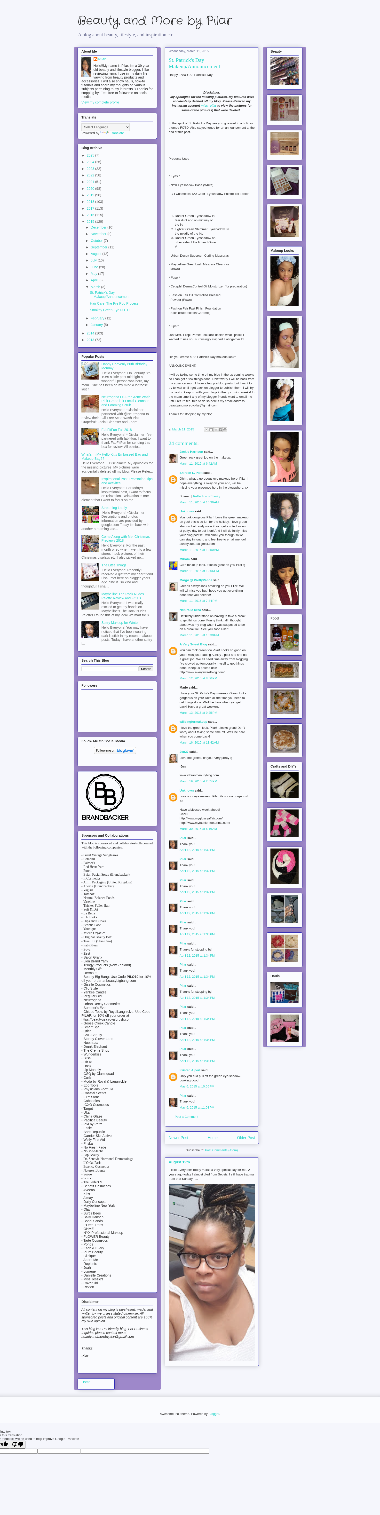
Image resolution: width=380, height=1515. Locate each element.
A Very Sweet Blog (193, 644)
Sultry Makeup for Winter (120, 623)
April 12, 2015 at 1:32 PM (197, 850)
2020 (91, 188)
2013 (91, 340)
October (97, 241)
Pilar (183, 838)
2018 (91, 202)
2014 (91, 333)
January (97, 325)
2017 (91, 208)
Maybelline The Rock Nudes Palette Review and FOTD (123, 596)
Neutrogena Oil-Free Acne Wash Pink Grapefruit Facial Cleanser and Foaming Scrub (126, 401)
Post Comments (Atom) (221, 1150)
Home (213, 1138)
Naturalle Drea (190, 610)
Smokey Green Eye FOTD (109, 310)
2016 (91, 215)
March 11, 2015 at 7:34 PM (198, 601)
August (96, 254)
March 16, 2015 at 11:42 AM (199, 742)
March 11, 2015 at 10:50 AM (199, 550)
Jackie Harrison (191, 451)
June (95, 267)
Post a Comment (186, 1116)
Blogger (213, 1414)
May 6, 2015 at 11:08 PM (197, 1107)
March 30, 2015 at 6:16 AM (198, 829)
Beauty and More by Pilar (155, 21)
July (94, 260)
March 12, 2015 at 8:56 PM (198, 678)
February (98, 318)
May (94, 274)
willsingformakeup (193, 721)
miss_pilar (208, 105)
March (96, 287)
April (94, 280)
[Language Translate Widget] (105, 127)
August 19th (179, 1162)
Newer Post (178, 1138)
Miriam (185, 559)
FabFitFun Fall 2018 (117, 430)
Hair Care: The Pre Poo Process (114, 303)
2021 (91, 182)
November (99, 234)
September (99, 247)
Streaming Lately (114, 508)
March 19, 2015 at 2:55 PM (198, 781)
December (99, 227)
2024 (91, 162)
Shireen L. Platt (191, 473)
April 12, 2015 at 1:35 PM (197, 1019)
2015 (91, 221)
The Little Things (114, 565)
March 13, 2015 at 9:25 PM (198, 712)
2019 (91, 195)
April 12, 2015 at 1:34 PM (197, 955)
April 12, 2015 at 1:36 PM (197, 1061)
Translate (112, 133)
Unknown (187, 511)
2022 (91, 175)
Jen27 (184, 752)
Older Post (246, 1138)
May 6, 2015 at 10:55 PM (197, 1086)
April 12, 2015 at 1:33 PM (197, 934)
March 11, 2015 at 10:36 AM (199, 502)
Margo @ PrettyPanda (196, 580)
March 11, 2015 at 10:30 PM (199, 635)
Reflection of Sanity (206, 496)
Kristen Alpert (190, 1070)
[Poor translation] (17, 1445)
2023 (91, 169)
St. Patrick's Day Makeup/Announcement (109, 295)
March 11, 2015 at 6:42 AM (198, 463)
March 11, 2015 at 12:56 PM (199, 571)
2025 (91, 155)
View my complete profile (100, 102)
